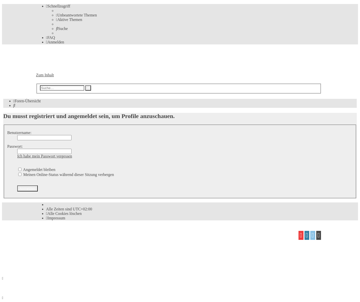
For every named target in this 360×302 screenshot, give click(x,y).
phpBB (64, 233)
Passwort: (15, 146)
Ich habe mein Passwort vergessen (44, 156)
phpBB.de (94, 243)
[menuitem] (76, 15)
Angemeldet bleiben (36, 169)
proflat (53, 253)
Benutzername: (19, 133)
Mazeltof (77, 253)
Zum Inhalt (45, 75)
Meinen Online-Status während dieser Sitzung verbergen (66, 174)
